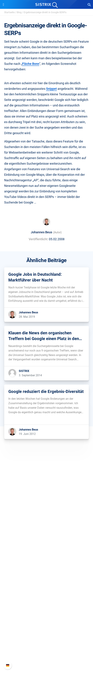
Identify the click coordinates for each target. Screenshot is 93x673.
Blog (19, 12)
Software (46, 538)
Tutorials (46, 607)
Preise (46, 545)
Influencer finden (46, 561)
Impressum (46, 527)
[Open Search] (89, 4)
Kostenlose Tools (46, 601)
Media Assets (46, 618)
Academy (46, 590)
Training (47, 584)
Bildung (46, 516)
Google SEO (46, 550)
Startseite (9, 12)
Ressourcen (46, 572)
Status (47, 657)
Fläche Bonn (30, 64)
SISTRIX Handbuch (46, 635)
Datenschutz (46, 522)
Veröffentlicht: (38, 239)
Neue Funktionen (46, 641)
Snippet (51, 88)
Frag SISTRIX (46, 579)
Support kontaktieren (46, 652)
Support (46, 629)
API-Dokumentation (46, 646)
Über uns (46, 505)
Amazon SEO (46, 556)
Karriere (46, 511)
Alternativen (46, 612)
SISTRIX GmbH (46, 499)
